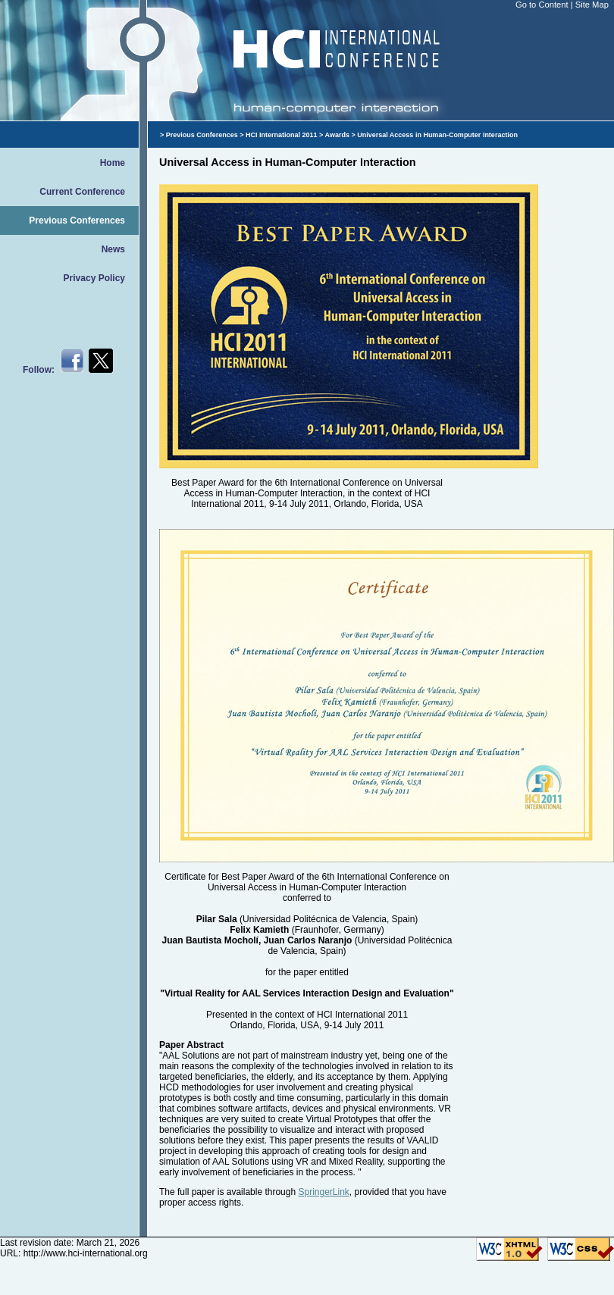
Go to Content (543, 4)
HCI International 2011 (282, 135)
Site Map (592, 4)
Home (112, 163)
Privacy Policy (94, 278)
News (113, 249)
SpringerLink (323, 1192)
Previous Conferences (77, 220)
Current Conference (82, 191)
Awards (337, 135)
